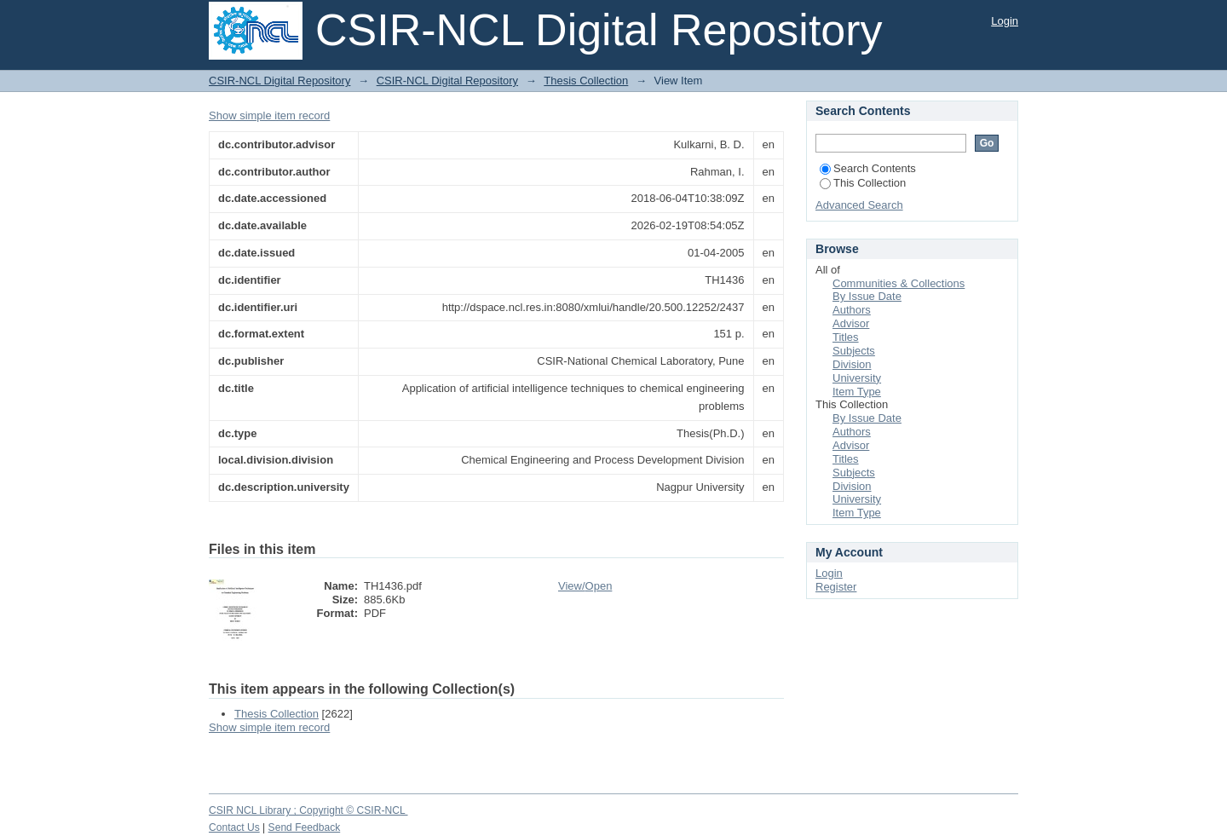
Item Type (856, 391)
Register (835, 586)
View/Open (585, 585)
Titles (845, 337)
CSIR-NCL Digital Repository (279, 80)
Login (1004, 20)
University (856, 378)
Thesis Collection (586, 80)
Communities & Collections (898, 283)
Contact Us (234, 827)
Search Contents (868, 168)
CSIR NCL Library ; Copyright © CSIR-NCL (308, 810)
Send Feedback (304, 827)
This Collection (863, 182)
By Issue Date (867, 296)
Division (852, 364)
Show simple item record (269, 115)
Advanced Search (859, 205)
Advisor (850, 323)
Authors (851, 309)
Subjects (853, 350)
